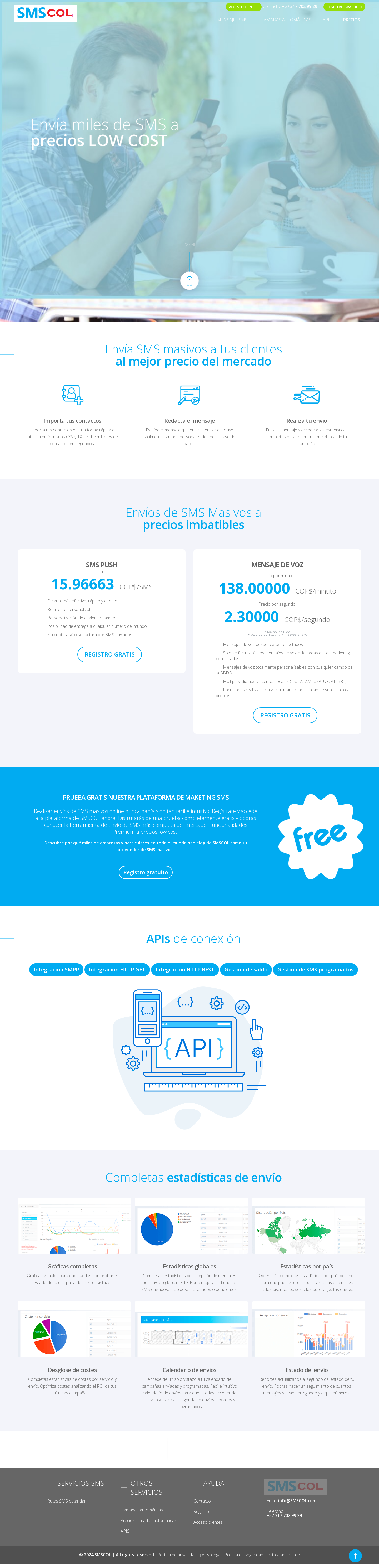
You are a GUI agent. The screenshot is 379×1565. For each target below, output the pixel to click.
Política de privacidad (177, 1555)
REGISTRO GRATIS (110, 654)
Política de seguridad (244, 1555)
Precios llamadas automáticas (149, 1520)
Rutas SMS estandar (66, 1501)
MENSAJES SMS (232, 20)
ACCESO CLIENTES (243, 6)
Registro (201, 1511)
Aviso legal (212, 1555)
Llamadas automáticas (285, 20)
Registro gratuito (145, 872)
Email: (291, 1501)
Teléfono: (284, 1513)
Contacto (202, 1501)
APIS (327, 20)
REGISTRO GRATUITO (344, 6)
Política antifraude (283, 1555)
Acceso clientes (208, 1522)
